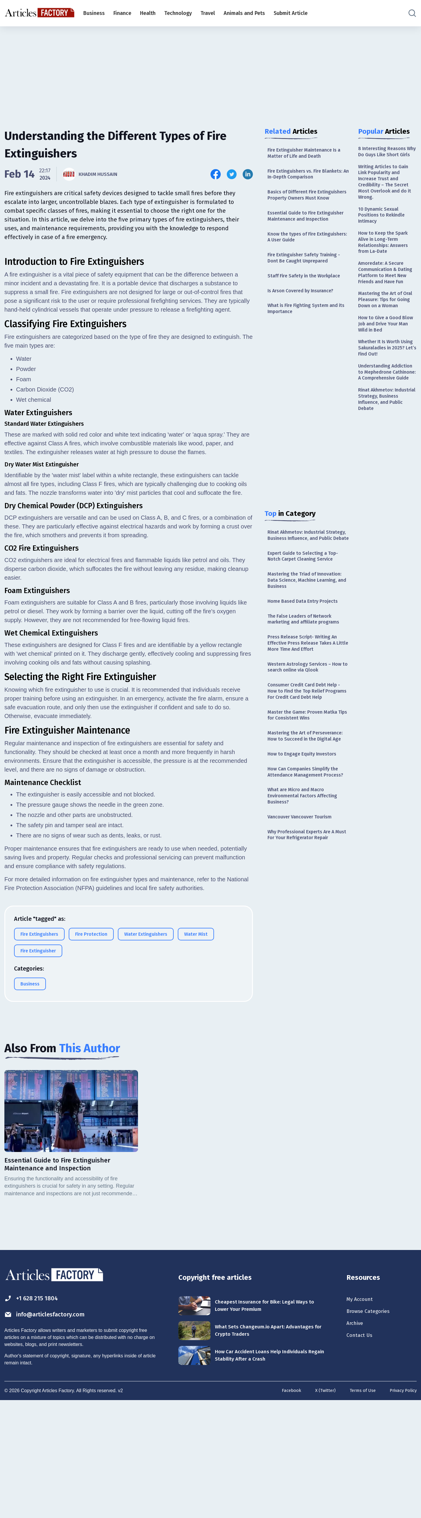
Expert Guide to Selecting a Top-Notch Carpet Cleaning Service (306, 590)
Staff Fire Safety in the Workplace (308, 299)
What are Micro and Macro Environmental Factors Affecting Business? (306, 869)
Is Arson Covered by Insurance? (305, 314)
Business (94, 13)
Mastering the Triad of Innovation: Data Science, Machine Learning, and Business (308, 617)
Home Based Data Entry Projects (306, 639)
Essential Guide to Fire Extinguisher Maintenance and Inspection (304, 231)
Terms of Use (359, 1507)
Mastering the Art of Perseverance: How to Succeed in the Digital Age (307, 795)
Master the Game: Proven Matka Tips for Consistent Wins (306, 768)
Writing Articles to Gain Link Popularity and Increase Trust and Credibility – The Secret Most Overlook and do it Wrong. (386, 192)
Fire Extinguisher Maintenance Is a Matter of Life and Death (308, 153)
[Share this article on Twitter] (232, 174)
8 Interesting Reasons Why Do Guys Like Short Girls (386, 156)
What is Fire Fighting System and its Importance (306, 333)
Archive (356, 1440)
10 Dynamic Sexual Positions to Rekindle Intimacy (383, 229)
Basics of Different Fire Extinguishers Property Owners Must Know (304, 202)
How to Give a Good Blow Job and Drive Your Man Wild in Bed (387, 362)
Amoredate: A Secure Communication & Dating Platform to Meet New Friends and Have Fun (387, 295)
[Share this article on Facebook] (215, 174)
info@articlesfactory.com (51, 1430)
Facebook (284, 1507)
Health (148, 13)
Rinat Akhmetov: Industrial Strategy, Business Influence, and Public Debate (307, 565)
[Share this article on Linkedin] (248, 174)
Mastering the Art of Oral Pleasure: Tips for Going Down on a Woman (384, 332)
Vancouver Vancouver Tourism (303, 891)
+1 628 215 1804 (34, 1413)
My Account (361, 1414)
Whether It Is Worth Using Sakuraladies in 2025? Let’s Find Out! (384, 388)
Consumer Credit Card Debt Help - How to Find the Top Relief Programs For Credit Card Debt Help (308, 739)
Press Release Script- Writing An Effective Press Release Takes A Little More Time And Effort (306, 684)
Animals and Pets (244, 13)
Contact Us (360, 1453)
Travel (208, 13)
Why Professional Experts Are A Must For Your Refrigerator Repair (308, 910)
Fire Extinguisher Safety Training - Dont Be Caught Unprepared (308, 279)
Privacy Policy (402, 1507)
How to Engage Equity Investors (306, 817)
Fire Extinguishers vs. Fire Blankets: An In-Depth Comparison (308, 176)
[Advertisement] (210, 72)
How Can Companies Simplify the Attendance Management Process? (307, 840)
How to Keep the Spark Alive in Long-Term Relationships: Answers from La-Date (385, 258)
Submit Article (291, 13)
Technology (178, 13)
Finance (122, 13)
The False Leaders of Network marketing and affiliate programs (307, 658)
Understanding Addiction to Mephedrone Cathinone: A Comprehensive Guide (386, 418)
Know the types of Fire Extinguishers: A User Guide (301, 257)
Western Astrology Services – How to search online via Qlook (305, 710)
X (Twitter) (320, 1507)
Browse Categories (371, 1427)
